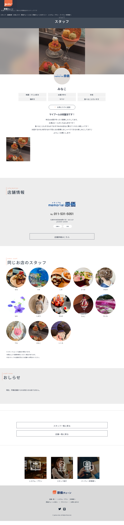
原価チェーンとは (37, 7)
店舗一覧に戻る (62, 437)
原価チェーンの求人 (49, 506)
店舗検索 (20, 7)
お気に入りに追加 (62, 107)
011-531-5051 (62, 214)
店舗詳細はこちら (62, 237)
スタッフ (14, 7)
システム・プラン (64, 7)
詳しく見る (36, 472)
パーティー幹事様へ (76, 7)
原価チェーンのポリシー (50, 7)
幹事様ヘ (75, 503)
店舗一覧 (49, 503)
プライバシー (65, 506)
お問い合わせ (78, 506)
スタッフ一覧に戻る (62, 428)
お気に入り (27, 7)
